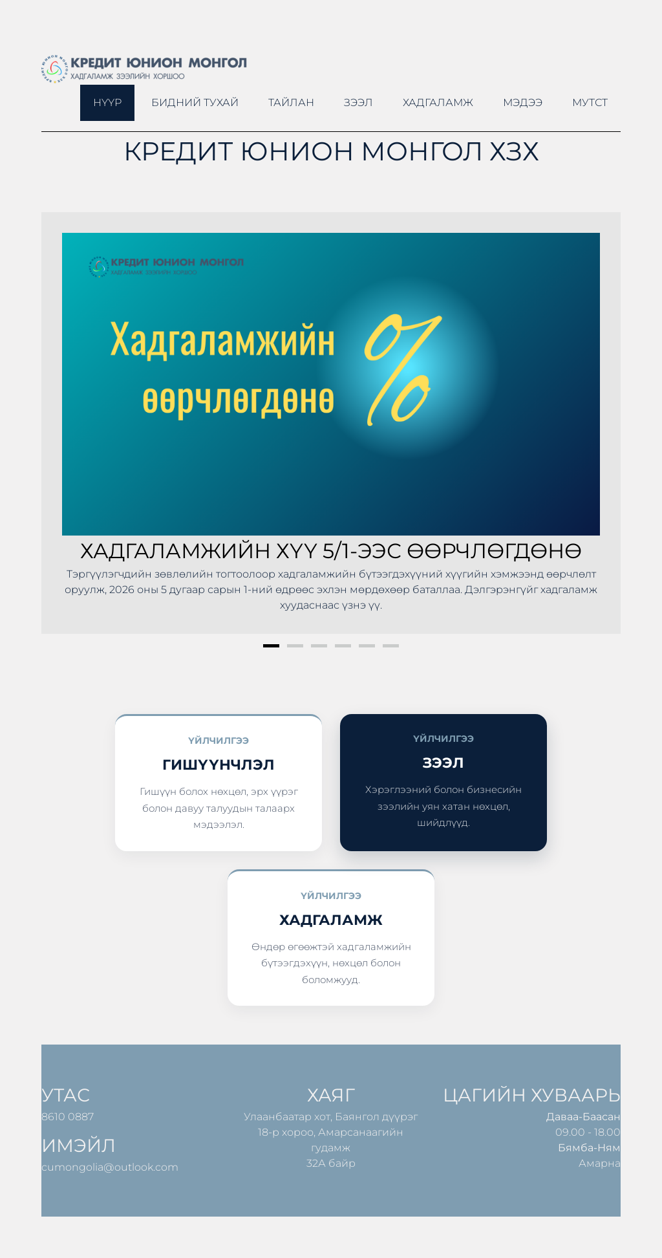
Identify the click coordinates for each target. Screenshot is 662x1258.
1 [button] (271, 645)
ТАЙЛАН (291, 102)
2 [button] (295, 645)
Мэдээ (522, 102)
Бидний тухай (195, 102)
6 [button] (391, 645)
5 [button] (367, 645)
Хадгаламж (438, 102)
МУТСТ (590, 102)
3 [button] (319, 645)
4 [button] (343, 645)
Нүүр (107, 102)
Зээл (358, 102)
